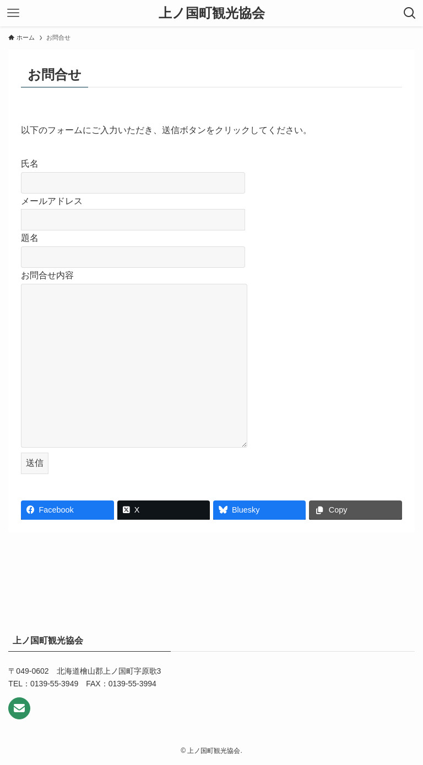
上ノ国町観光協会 (212, 13)
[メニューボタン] (13, 13)
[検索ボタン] (410, 13)
